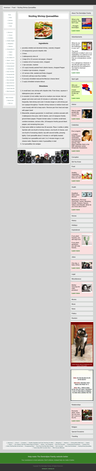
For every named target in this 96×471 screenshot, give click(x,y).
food (13, 7)
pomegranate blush (11, 74)
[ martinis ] (10, 46)
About (10, 17)
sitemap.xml (51, 468)
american (7, 7)
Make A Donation (9, 97)
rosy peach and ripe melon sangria (45, 446)
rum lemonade (10, 80)
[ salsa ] (10, 54)
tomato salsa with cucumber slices (42, 447)
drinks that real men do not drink (14, 446)
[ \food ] (10, 35)
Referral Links (10, 100)
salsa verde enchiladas (12, 82)
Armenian (10, 23)
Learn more (76, 31)
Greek (10, 26)
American (10, 20)
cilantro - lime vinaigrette (12, 60)
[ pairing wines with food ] (13, 49)
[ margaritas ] (10, 43)
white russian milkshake (12, 91)
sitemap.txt (44, 468)
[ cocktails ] (10, 38)
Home (9, 14)
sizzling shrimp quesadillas (26, 7)
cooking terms (10, 68)
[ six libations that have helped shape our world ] (26, 444)
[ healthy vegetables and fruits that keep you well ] (41, 442)
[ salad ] (10, 52)
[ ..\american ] (9, 32)
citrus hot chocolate (11, 63)
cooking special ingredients (13, 66)
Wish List (10, 103)
